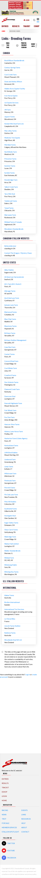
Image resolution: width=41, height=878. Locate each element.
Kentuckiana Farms (11, 445)
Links (3, 31)
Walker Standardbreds (12, 551)
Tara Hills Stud (9, 194)
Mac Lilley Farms (10, 131)
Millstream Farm (10, 473)
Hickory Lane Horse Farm (13, 431)
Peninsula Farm (10, 481)
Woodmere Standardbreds (13, 229)
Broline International (12, 602)
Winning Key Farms (11, 572)
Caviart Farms (9, 354)
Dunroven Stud (9, 396)
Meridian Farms (10, 145)
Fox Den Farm (9, 417)
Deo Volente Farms (11, 382)
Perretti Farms (9, 488)
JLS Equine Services (11, 103)
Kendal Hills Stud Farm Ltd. (14, 124)
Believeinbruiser (10, 246)
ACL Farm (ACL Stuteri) (12, 284)
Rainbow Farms (10, 633)
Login (27, 20)
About (24, 827)
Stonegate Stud (10, 516)
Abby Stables (9, 270)
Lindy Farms (8, 467)
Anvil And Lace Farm (11, 298)
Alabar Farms (9, 595)
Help (23, 823)
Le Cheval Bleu (9, 619)
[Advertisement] (20, 715)
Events (24, 810)
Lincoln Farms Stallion (12, 626)
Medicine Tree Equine (12, 138)
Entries (5, 26)
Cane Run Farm (9, 347)
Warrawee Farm (10, 215)
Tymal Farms (9, 208)
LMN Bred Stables (10, 453)
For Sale (5, 823)
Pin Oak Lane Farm (11, 495)
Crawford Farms (10, 375)
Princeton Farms (10, 159)
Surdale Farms (9, 173)
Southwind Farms (10, 509)
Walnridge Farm (10, 537)
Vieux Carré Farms (11, 530)
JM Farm (7, 110)
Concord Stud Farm (11, 361)
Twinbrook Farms (10, 201)
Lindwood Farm (10, 459)
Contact (25, 832)
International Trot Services (14, 609)
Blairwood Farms (10, 312)
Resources (26, 819)
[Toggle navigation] (37, 20)
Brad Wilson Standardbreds (14, 60)
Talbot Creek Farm (11, 187)
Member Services (9, 827)
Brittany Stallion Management (15, 340)
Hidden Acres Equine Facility (14, 89)
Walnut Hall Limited (11, 544)
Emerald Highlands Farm (13, 403)
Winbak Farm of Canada (13, 222)
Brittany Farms (9, 333)
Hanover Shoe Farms (11, 424)
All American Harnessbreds (14, 277)
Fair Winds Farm (10, 410)
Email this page (8, 45)
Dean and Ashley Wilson (13, 82)
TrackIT (26, 26)
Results (16, 26)
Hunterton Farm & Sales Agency (15, 438)
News (4, 815)
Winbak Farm (9, 558)
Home (4, 800)
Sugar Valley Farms (11, 523)
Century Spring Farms (12, 68)
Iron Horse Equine (10, 96)
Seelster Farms (9, 166)
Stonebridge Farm (10, 180)
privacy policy (32, 874)
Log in (27, 675)
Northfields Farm (10, 152)
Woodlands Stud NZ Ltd (13, 640)
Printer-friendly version (24, 45)
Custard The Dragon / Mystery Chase (18, 253)
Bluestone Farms (10, 326)
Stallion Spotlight (10, 832)
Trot (4, 819)
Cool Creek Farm (10, 75)
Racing (5, 810)
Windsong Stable (10, 565)
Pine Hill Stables (10, 502)
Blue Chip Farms (10, 319)
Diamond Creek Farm (12, 389)
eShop (36, 26)
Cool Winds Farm (10, 368)
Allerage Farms (9, 291)
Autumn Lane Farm (11, 305)
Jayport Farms (9, 117)
